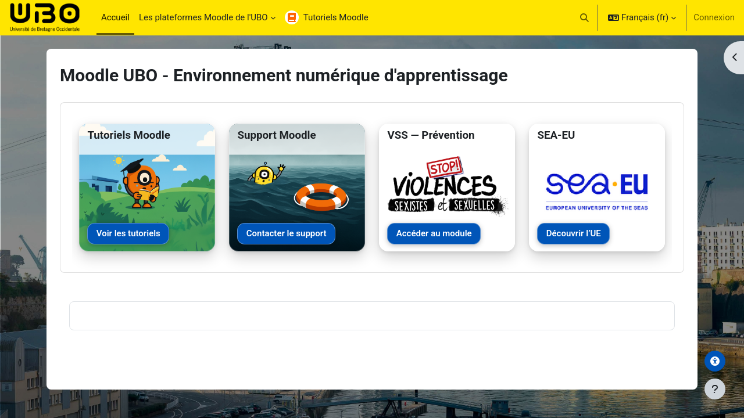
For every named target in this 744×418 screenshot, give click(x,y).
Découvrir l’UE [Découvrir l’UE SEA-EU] (573, 233)
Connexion (714, 17)
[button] (585, 17)
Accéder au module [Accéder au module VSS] (434, 233)
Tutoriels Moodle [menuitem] (336, 17)
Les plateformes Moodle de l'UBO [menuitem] (203, 17)
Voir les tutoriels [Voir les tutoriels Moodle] (128, 233)
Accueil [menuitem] (115, 17)
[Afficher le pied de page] (714, 389)
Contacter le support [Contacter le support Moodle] (286, 233)
